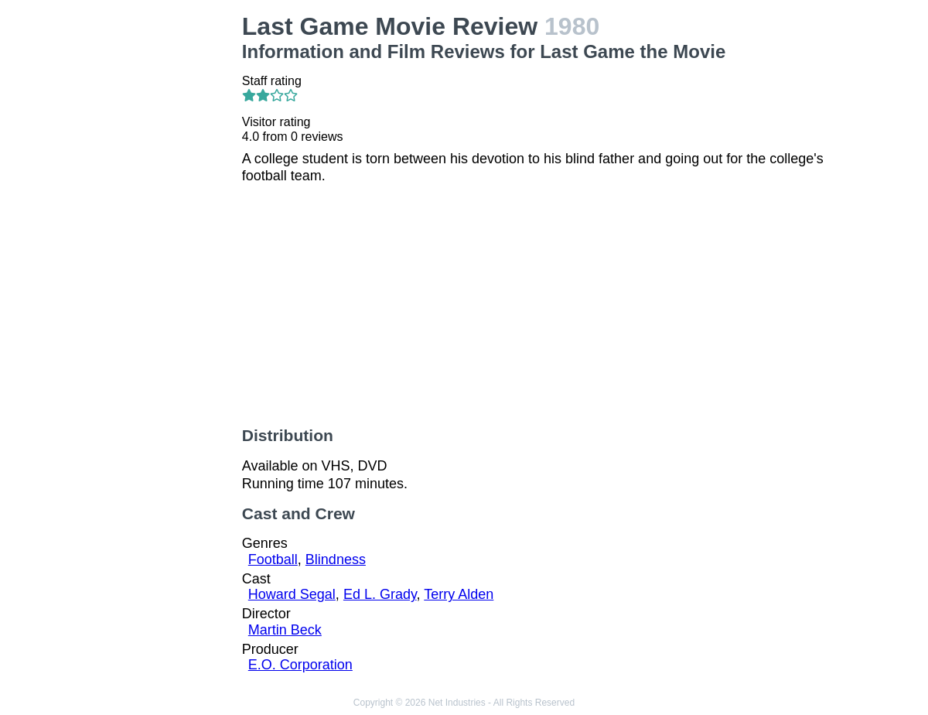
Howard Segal (292, 594)
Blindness (335, 559)
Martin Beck (285, 630)
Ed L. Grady (380, 594)
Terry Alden (458, 594)
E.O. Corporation (300, 664)
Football (273, 559)
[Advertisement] (163, 244)
